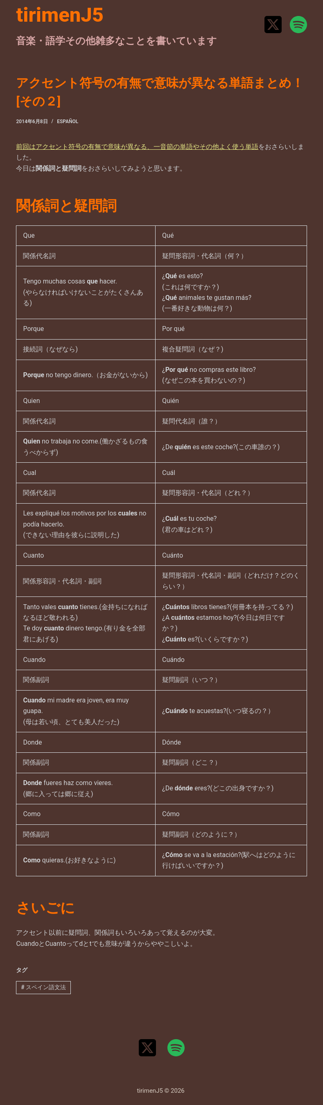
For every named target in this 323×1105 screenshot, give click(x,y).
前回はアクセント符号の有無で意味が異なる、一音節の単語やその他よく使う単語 (137, 147)
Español (67, 121)
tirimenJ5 (60, 15)
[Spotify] (298, 24)
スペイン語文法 (43, 987)
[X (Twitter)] (273, 24)
